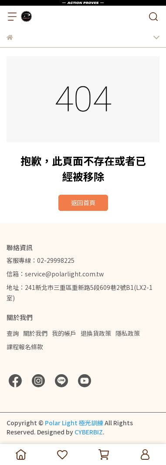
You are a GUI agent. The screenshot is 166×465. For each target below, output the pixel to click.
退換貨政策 (96, 333)
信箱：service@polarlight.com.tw (55, 273)
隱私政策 (127, 333)
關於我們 (35, 333)
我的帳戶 (64, 333)
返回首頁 (83, 202)
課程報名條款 (25, 346)
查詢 (13, 333)
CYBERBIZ (89, 431)
